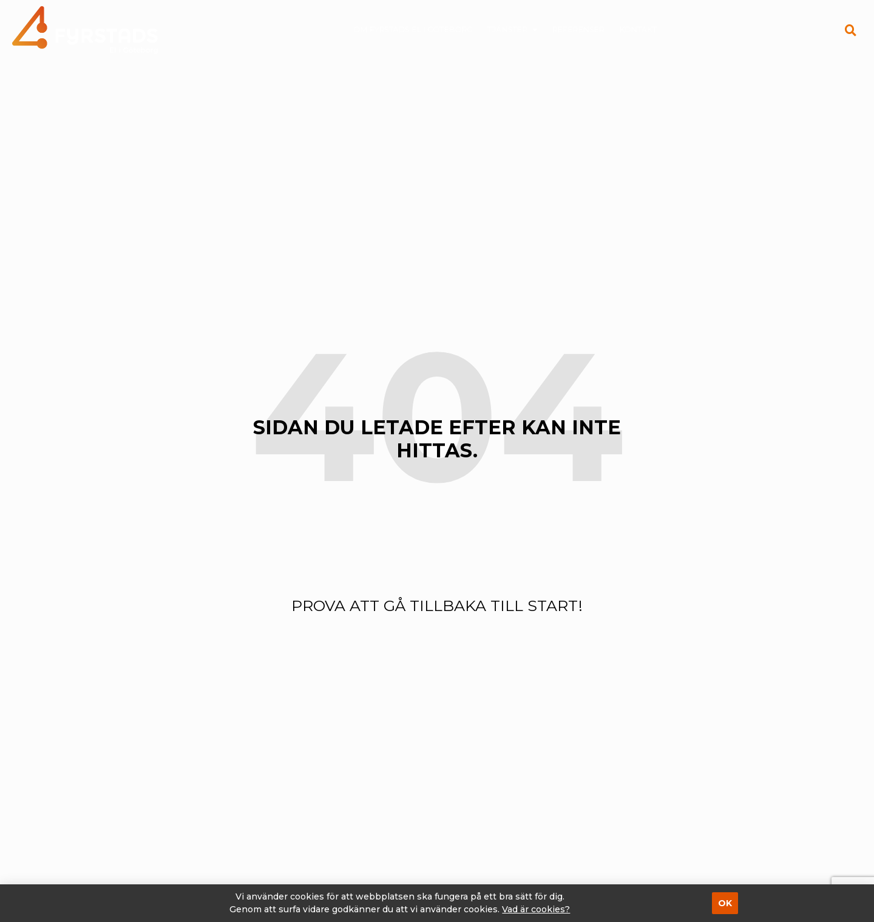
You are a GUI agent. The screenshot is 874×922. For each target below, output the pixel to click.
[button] (850, 29)
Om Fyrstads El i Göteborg (423, 30)
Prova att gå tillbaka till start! (437, 605)
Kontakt (621, 30)
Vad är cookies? (536, 909)
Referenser (569, 30)
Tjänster (511, 30)
